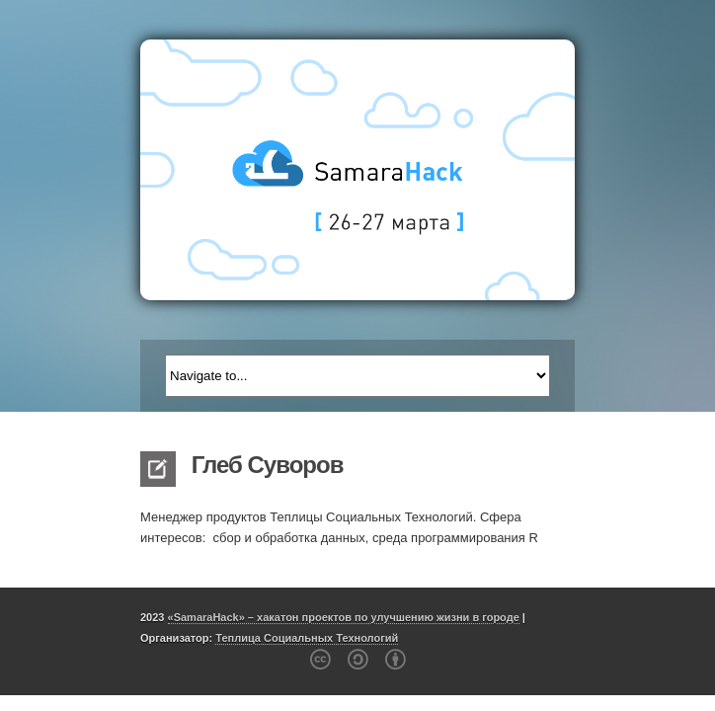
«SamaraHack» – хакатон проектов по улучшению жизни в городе (343, 617)
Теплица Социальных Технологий (306, 638)
